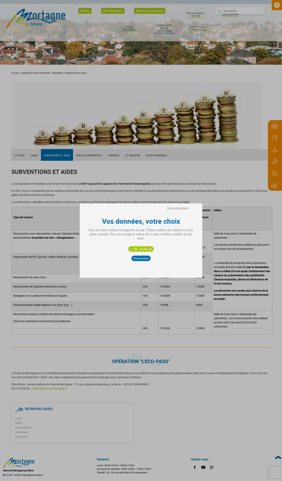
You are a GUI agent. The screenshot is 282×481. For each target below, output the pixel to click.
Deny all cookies (178, 208)
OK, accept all (141, 248)
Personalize (141, 258)
